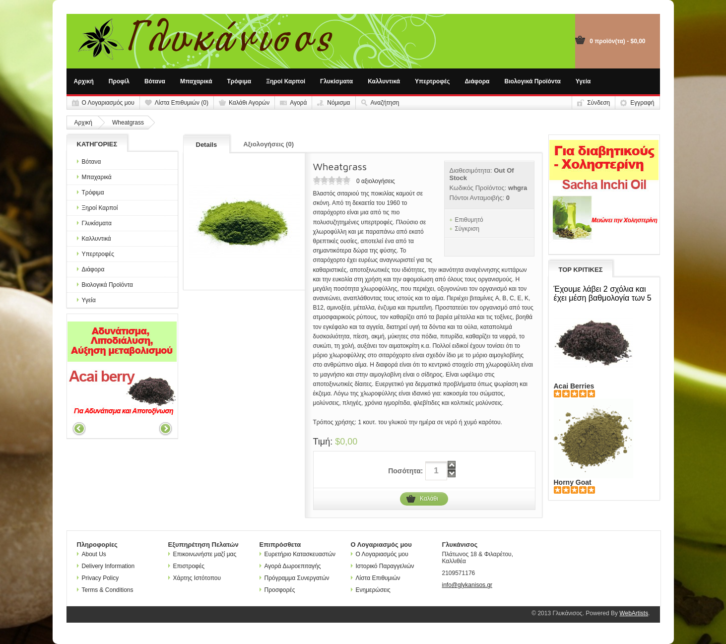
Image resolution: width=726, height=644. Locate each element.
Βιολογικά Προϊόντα (533, 81)
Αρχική (84, 81)
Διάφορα (476, 81)
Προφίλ (119, 81)
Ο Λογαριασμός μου (108, 102)
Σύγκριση (467, 228)
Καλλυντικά (384, 81)
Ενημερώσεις (371, 589)
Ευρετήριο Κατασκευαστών (298, 554)
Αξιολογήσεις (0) (268, 144)
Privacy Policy (98, 578)
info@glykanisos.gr (467, 584)
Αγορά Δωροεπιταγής (290, 566)
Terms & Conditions (105, 589)
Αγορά (298, 102)
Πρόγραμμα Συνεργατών (295, 578)
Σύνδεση (598, 102)
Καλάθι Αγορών (249, 102)
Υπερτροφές (432, 81)
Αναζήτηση (385, 102)
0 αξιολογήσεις (375, 181)
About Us (91, 554)
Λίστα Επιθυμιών (375, 578)
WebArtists (633, 613)
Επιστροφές (186, 566)
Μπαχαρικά (196, 81)
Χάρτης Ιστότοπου (194, 578)
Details (206, 144)
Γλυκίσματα (336, 81)
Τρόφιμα (239, 81)
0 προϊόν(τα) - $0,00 (617, 41)
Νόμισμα (338, 102)
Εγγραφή (642, 102)
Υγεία (583, 81)
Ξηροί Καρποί (285, 81)
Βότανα (154, 81)
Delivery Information (106, 566)
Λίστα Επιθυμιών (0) (181, 102)
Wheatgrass (128, 122)
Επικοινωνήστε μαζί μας (202, 554)
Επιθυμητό (469, 219)
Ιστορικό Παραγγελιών (382, 566)
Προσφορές (277, 589)
